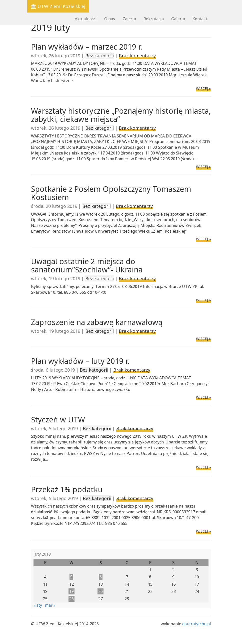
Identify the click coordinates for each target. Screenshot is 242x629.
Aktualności (86, 19)
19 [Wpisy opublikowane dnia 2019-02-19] (71, 591)
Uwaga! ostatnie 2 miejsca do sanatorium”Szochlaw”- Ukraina (86, 265)
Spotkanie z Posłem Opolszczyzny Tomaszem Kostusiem (111, 193)
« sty (38, 605)
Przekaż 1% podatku (66, 489)
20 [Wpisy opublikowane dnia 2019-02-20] (100, 591)
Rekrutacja (154, 19)
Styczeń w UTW (58, 419)
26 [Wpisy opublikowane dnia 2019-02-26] (71, 598)
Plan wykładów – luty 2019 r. (80, 361)
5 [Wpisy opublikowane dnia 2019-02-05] (71, 577)
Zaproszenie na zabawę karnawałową (96, 322)
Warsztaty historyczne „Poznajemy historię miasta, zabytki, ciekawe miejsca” (121, 115)
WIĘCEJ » (203, 88)
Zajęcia (129, 19)
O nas (109, 19)
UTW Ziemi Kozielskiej (58, 6)
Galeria (178, 19)
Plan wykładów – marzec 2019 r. (86, 47)
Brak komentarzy (137, 56)
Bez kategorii (99, 56)
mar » (50, 605)
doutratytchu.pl (196, 623)
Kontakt (199, 19)
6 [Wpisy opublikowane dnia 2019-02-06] (101, 577)
